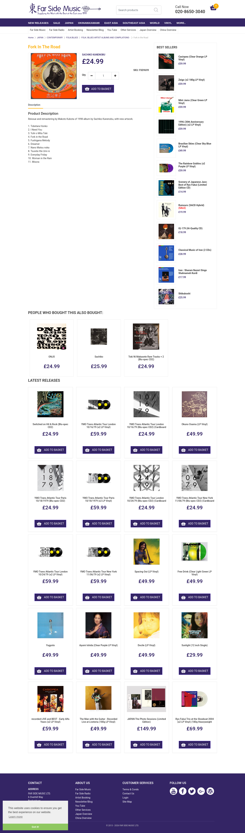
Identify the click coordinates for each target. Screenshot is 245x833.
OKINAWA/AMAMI (89, 22)
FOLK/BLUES (72, 37)
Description (34, 104)
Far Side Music (38, 30)
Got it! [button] (35, 827)
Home (31, 37)
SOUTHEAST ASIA (134, 22)
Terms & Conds (130, 789)
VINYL (168, 22)
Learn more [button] (16, 816)
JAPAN (69, 22)
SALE (56, 22)
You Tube (112, 30)
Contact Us (128, 793)
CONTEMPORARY (55, 37)
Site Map (127, 801)
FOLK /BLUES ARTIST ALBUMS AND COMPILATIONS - (105, 37)
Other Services (128, 30)
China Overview (168, 30)
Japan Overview (148, 30)
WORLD (155, 22)
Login (125, 797)
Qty (83, 75)
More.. (181, 22)
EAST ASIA (111, 22)
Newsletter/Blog (95, 30)
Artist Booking (75, 30)
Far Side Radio (56, 30)
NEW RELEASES (38, 22)
